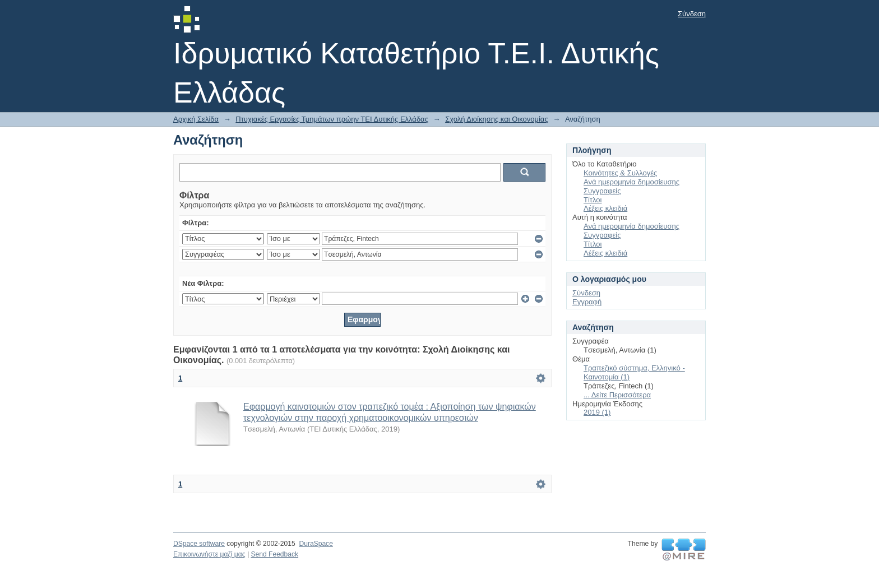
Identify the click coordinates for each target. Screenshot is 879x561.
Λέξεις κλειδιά (605, 208)
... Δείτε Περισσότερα (617, 395)
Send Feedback (274, 554)
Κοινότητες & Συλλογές (620, 173)
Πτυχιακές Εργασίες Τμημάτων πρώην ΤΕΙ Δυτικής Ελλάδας (331, 119)
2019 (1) (597, 412)
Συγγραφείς (602, 191)
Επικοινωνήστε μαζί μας (209, 554)
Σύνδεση (692, 14)
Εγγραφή (587, 302)
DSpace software (199, 544)
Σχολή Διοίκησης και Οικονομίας (496, 119)
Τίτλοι (593, 200)
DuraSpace (315, 544)
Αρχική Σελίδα (196, 119)
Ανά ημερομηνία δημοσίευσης (631, 182)
